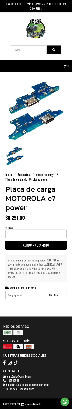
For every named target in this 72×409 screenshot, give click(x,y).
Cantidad (9, 227)
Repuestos (24, 174)
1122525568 (11, 380)
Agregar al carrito (36, 245)
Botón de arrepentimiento (18, 389)
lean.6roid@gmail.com (17, 376)
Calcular (54, 295)
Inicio (8, 174)
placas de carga (45, 174)
